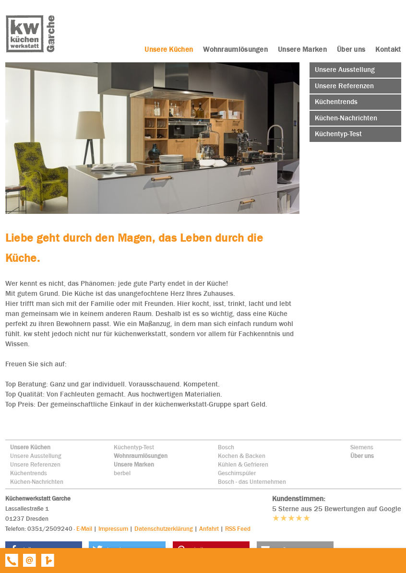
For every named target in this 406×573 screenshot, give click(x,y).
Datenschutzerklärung (163, 528)
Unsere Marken (134, 464)
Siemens (361, 447)
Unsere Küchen (30, 447)
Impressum (113, 528)
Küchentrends (28, 473)
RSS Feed (238, 528)
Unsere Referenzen (35, 464)
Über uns (362, 455)
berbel (122, 473)
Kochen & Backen (241, 455)
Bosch (226, 447)
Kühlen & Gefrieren (243, 464)
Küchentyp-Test (134, 447)
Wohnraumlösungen (140, 455)
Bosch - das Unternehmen (252, 481)
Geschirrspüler (237, 473)
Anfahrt (209, 528)
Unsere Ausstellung (35, 455)
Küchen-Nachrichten (36, 481)
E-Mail (84, 528)
